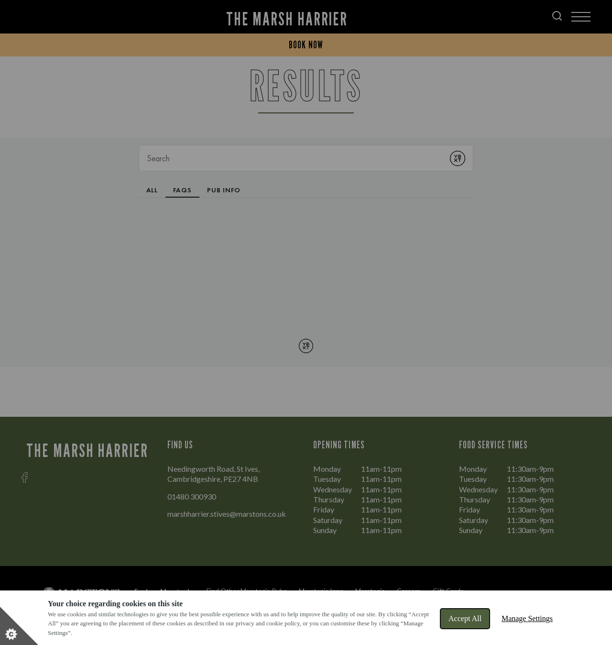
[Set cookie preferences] (19, 626)
